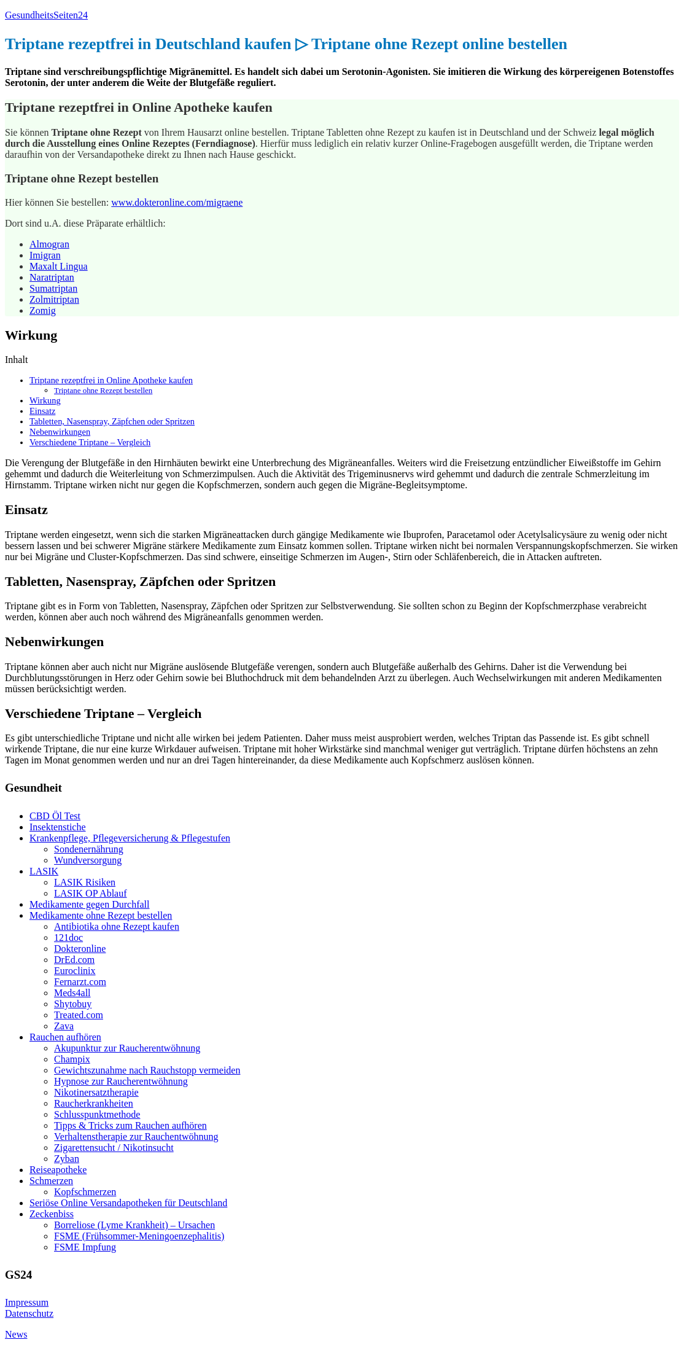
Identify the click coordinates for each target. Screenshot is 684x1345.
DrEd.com (74, 959)
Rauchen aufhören (65, 1037)
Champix (72, 1059)
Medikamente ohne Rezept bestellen (100, 915)
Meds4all (72, 993)
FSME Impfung (85, 1247)
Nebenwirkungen (59, 432)
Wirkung (45, 400)
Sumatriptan (53, 288)
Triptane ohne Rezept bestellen (103, 390)
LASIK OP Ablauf (90, 893)
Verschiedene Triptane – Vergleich (89, 442)
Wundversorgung (88, 860)
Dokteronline (80, 948)
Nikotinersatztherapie (96, 1092)
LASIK (43, 871)
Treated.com (78, 1015)
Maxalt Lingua (58, 266)
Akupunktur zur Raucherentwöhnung (127, 1048)
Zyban (66, 1158)
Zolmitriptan (54, 299)
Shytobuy (72, 1004)
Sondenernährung (88, 849)
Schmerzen (51, 1180)
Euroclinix (75, 970)
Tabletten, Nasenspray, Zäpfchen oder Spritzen (112, 421)
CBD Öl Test (54, 816)
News (16, 1334)
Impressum (27, 1302)
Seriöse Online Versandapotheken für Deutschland (128, 1203)
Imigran (45, 255)
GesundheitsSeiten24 (46, 15)
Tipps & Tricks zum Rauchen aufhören (130, 1125)
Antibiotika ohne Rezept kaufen (116, 926)
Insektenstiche (57, 827)
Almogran (49, 244)
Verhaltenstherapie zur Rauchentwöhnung (136, 1136)
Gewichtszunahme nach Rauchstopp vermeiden (147, 1070)
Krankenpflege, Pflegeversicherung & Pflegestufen (129, 838)
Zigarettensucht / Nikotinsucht (114, 1147)
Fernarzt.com (80, 982)
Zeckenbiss (51, 1214)
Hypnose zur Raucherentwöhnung (121, 1081)
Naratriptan (51, 277)
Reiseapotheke (58, 1169)
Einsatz (42, 411)
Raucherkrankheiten (93, 1103)
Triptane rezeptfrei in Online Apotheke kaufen (111, 380)
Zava (64, 1026)
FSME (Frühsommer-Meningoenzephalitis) (139, 1236)
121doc (68, 937)
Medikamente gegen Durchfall (89, 904)
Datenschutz (29, 1313)
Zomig (42, 310)
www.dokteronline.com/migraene (177, 202)
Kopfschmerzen (85, 1192)
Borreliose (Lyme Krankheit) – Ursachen (134, 1225)
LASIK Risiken (84, 882)
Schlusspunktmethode (97, 1114)
